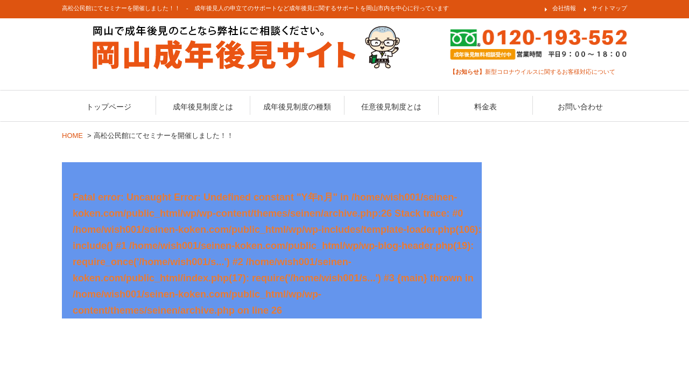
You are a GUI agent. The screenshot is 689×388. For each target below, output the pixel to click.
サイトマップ (609, 8)
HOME (72, 135)
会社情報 (564, 8)
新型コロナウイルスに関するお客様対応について (532, 71)
